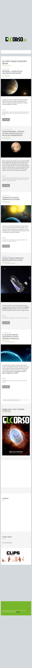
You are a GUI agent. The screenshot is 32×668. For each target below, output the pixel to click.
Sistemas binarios (20, 239)
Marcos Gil (7, 76)
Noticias (7, 59)
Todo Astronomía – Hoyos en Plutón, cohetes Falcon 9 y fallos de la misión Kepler (13, 133)
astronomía (5, 177)
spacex (4, 180)
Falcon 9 (27, 177)
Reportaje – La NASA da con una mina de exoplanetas (12, 72)
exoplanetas (21, 177)
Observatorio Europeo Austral (10, 113)
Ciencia (4, 175)
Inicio (3, 59)
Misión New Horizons (8, 179)
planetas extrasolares (14, 380)
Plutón (26, 179)
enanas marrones (13, 177)
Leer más (6, 119)
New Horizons (20, 179)
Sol (26, 239)
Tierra (3, 114)
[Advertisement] (16, 18)
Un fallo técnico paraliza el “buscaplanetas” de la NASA (13, 259)
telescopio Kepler (23, 113)
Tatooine (4, 241)
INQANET (18, 611)
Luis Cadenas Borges (10, 263)
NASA (15, 179)
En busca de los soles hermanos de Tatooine (11, 198)
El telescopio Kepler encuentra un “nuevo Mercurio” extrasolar (10, 337)
